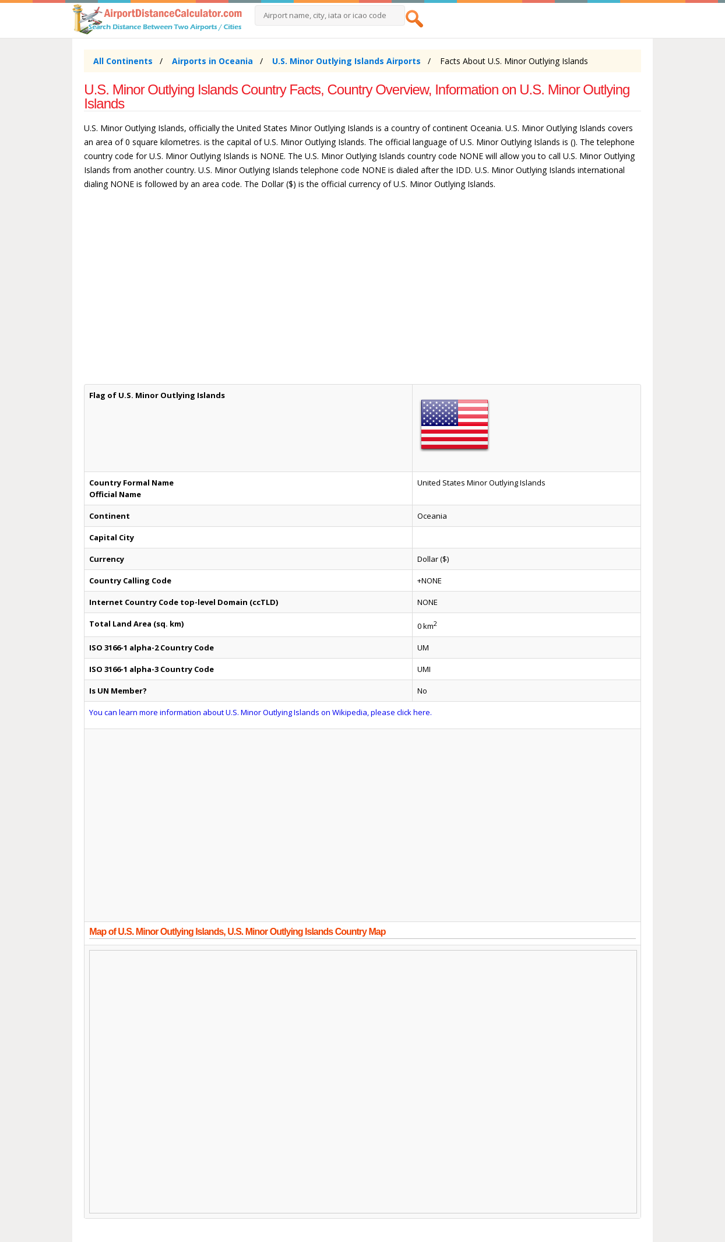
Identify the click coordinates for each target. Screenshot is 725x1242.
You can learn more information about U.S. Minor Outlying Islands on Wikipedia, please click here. (260, 712)
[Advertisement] (362, 292)
